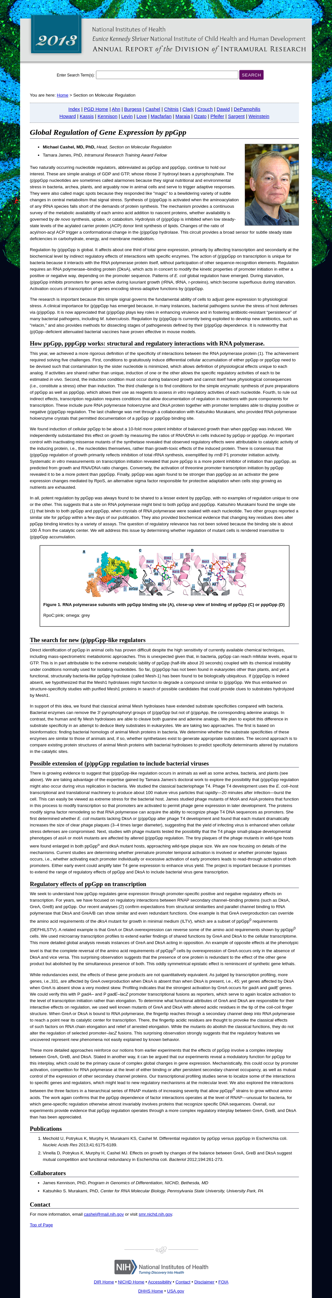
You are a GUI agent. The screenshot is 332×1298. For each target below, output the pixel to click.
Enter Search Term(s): (76, 75)
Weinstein (259, 116)
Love (141, 116)
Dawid (223, 109)
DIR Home (104, 1282)
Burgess (133, 109)
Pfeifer (217, 116)
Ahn (116, 109)
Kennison (107, 116)
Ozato (200, 116)
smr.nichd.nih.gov (155, 1214)
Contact (182, 1282)
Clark (188, 109)
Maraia (182, 116)
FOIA (223, 1282)
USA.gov (175, 1291)
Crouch (205, 109)
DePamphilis (247, 109)
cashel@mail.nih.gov (104, 1214)
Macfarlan (161, 116)
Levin (127, 116)
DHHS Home (150, 1291)
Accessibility (160, 1282)
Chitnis (171, 109)
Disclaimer (204, 1282)
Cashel (153, 109)
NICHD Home (131, 1282)
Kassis (87, 116)
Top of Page (41, 1224)
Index (74, 109)
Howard (67, 116)
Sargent (236, 116)
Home (62, 95)
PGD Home (96, 109)
